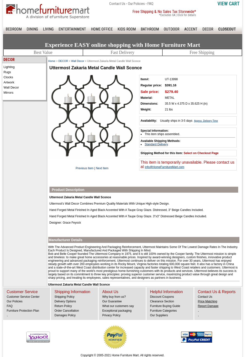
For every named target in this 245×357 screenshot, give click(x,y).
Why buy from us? (114, 296)
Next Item (102, 168)
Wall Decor (11, 87)
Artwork (9, 82)
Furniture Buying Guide (165, 306)
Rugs (7, 72)
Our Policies (136, 3)
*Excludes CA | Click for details (177, 15)
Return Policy (63, 306)
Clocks (8, 77)
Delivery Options (65, 301)
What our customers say (118, 306)
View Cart (228, 4)
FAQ (150, 3)
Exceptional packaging (117, 310)
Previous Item (84, 168)
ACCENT (190, 29)
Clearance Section (162, 301)
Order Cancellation (67, 310)
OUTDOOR (171, 29)
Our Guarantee (112, 301)
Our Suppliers (159, 315)
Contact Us (117, 3)
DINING (32, 29)
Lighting (9, 67)
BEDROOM (14, 29)
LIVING (48, 29)
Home (51, 61)
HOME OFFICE (102, 29)
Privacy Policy (111, 315)
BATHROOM (150, 29)
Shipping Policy (65, 296)
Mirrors (8, 92)
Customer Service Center (23, 296)
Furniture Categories (163, 310)
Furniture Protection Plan (23, 310)
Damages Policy (65, 315)
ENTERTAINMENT (72, 29)
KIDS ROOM (127, 29)
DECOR (207, 29)
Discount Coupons (162, 296)
